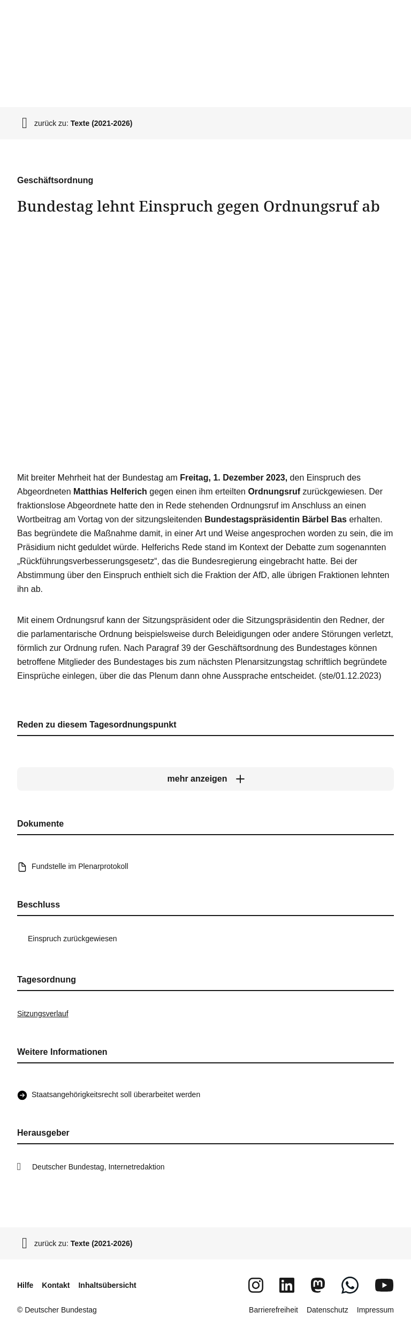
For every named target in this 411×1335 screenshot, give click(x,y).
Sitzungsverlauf (42, 1013)
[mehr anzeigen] (205, 779)
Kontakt (56, 1285)
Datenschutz (327, 1310)
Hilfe (25, 1285)
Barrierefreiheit (273, 1310)
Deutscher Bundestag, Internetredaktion (98, 1166)
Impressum (375, 1310)
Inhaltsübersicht (107, 1285)
